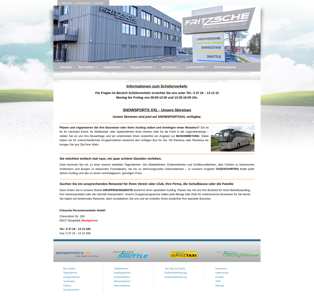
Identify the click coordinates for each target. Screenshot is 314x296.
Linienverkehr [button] (197, 67)
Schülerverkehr (71, 289)
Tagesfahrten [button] (114, 67)
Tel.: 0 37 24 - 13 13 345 (75, 229)
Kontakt (99, 3)
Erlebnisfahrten (122, 277)
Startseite (67, 3)
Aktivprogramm (122, 281)
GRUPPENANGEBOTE (118, 190)
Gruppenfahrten (71, 277)
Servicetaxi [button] (170, 67)
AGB (217, 281)
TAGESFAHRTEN (227, 169)
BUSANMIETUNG (187, 136)
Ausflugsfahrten (122, 272)
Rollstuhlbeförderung (176, 272)
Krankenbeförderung (176, 277)
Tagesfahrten (70, 272)
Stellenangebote (225, 67)
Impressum (221, 268)
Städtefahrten (121, 268)
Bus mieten (69, 268)
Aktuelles (66, 67)
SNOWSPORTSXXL (172, 116)
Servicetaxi (69, 281)
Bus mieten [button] (88, 67)
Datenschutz (222, 272)
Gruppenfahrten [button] (143, 67)
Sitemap (219, 285)
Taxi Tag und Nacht (175, 268)
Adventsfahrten (122, 285)
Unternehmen (83, 3)
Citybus (67, 285)
